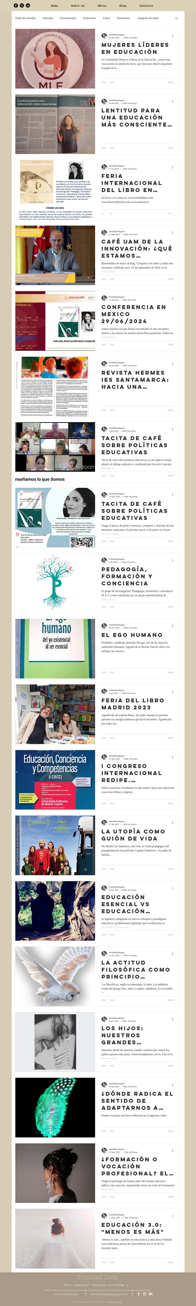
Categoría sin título (148, 18)
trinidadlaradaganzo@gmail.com (109, 1294)
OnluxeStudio (114, 1301)
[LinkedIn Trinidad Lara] (28, 5)
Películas (48, 18)
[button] (176, 18)
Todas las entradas (25, 18)
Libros (106, 18)
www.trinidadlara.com (66, 1294)
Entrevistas (89, 18)
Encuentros (123, 18)
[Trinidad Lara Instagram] (22, 5)
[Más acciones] (174, 36)
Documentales (68, 18)
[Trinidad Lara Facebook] (16, 5)
